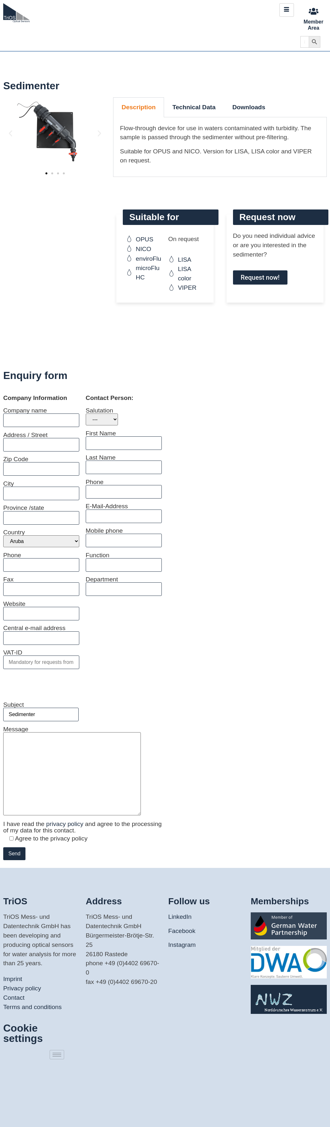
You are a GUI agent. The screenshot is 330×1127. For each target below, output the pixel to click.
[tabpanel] (220, 147)
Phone (41, 560)
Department (124, 584)
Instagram (182, 944)
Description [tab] (138, 107)
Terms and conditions (32, 1007)
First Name (124, 438)
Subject (41, 709)
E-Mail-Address (124, 511)
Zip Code (41, 464)
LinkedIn (180, 916)
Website (41, 609)
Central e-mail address (41, 633)
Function (124, 560)
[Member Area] (313, 11)
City (41, 488)
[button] (10, 133)
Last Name (124, 462)
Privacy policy (22, 988)
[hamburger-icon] (286, 10)
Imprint (12, 979)
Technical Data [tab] (194, 107)
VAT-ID (41, 657)
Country (41, 538)
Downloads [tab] (248, 107)
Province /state (41, 512)
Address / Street (41, 440)
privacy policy (65, 824)
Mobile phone (124, 535)
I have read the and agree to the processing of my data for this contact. (82, 827)
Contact (13, 997)
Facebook (181, 931)
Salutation (102, 416)
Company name (41, 415)
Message (72, 771)
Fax (41, 584)
